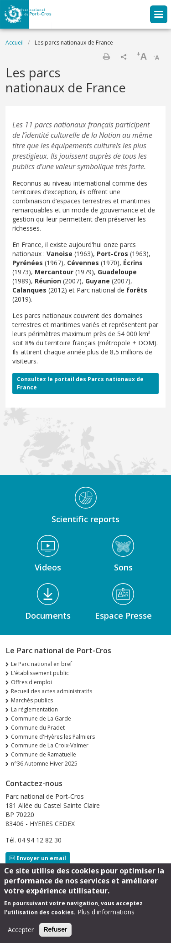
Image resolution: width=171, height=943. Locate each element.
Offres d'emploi (31, 682)
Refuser (55, 934)
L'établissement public (40, 673)
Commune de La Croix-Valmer (49, 745)
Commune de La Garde (41, 718)
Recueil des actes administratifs (51, 691)
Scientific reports (85, 519)
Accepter (21, 934)
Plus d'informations (106, 916)
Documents (48, 615)
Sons (123, 567)
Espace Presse (123, 615)
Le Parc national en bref (41, 664)
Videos (48, 567)
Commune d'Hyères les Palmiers (53, 737)
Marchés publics (32, 700)
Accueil (14, 42)
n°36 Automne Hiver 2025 (44, 763)
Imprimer (106, 56)
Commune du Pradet (38, 727)
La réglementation (34, 709)
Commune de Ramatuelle (43, 754)
